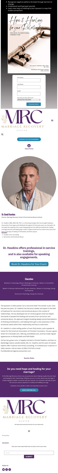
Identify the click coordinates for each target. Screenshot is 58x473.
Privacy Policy (5, 435)
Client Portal (29, 149)
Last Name (20, 84)
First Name (20, 77)
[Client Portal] (29, 145)
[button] (52, 120)
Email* (19, 91)
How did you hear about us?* (25, 97)
